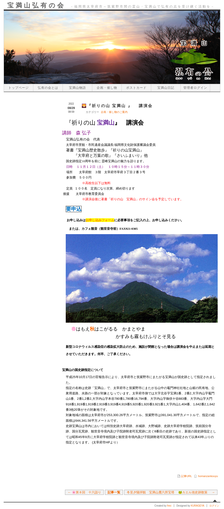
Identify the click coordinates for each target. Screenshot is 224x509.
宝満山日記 (165, 88)
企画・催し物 (107, 88)
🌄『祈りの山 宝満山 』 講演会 (117, 105)
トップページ (18, 88)
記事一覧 (114, 492)
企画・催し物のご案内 (114, 111)
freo (169, 505)
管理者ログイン (195, 88)
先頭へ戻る (215, 501)
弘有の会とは (48, 88)
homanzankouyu (208, 476)
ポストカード (136, 88)
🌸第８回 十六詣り (86, 492)
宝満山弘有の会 (36, 5)
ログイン (214, 505)
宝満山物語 (77, 88)
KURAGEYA (197, 505)
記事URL (186, 476)
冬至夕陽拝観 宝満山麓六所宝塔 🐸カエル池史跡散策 (169, 492)
